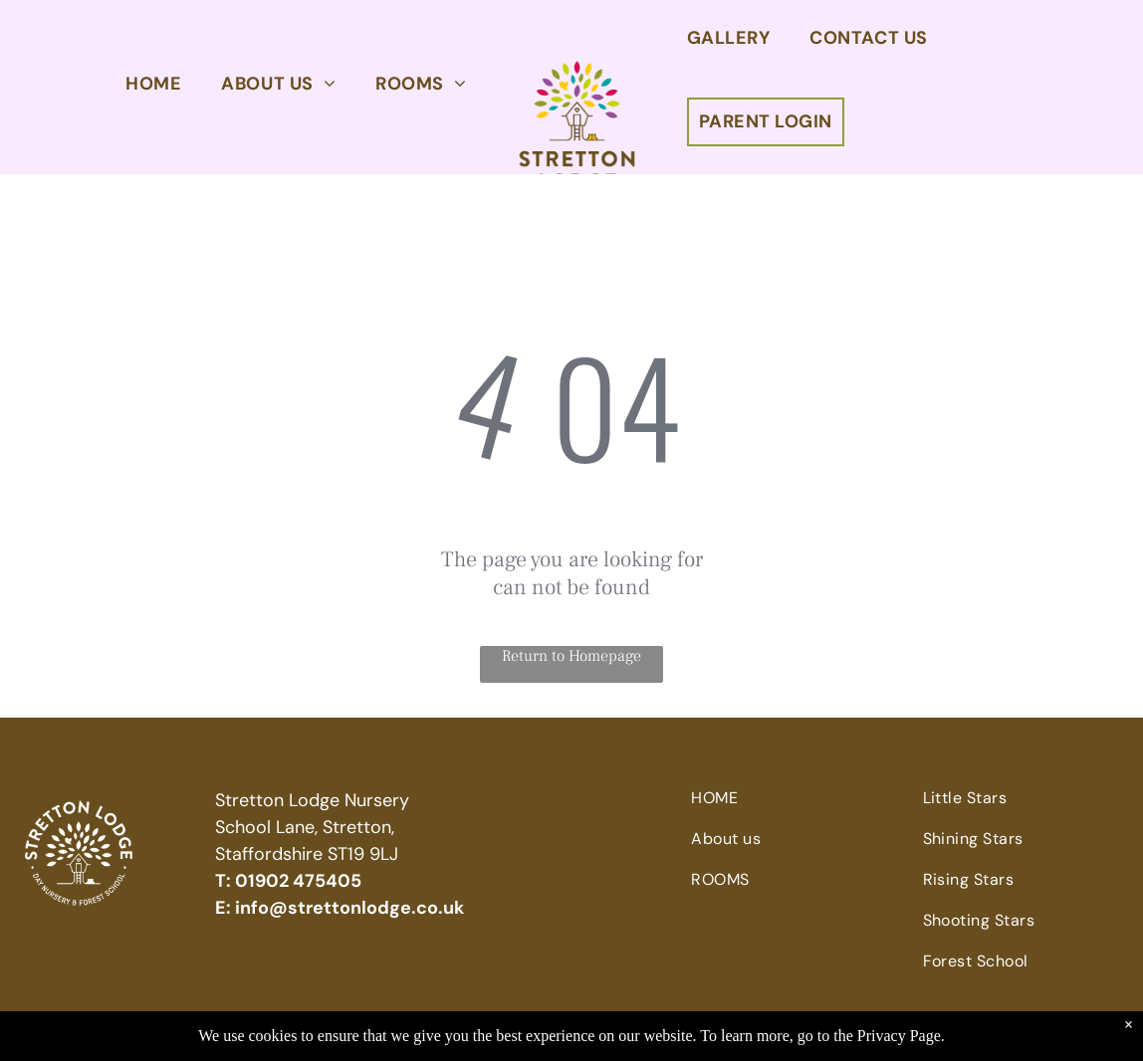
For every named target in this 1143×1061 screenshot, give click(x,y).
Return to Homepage (571, 656)
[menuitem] (153, 83)
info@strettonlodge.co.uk (349, 908)
